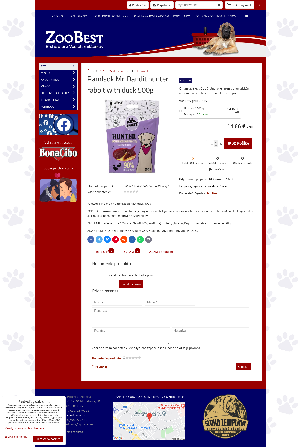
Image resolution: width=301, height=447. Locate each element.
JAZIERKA (59, 106)
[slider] (131, 191)
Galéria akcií (79, 16)
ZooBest (58, 16)
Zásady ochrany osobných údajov (24, 428)
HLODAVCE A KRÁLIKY (59, 93)
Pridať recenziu (131, 284)
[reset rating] (124, 357)
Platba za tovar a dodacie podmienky (162, 16)
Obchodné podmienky (111, 16)
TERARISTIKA (59, 99)
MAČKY (59, 73)
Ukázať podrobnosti (17, 437)
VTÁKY (59, 86)
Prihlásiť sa (137, 5)
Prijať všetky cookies (48, 439)
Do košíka (238, 143)
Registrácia (162, 5)
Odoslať (243, 367)
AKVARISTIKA (59, 79)
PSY (59, 66)
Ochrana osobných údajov (216, 16)
